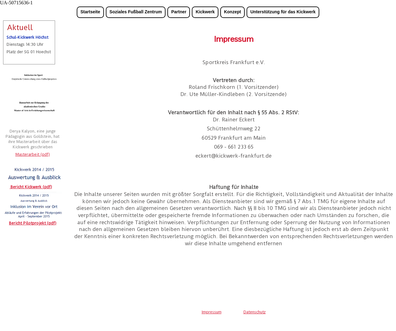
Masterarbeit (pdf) (32, 154)
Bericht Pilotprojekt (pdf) (32, 223)
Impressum (212, 312)
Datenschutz (254, 312)
